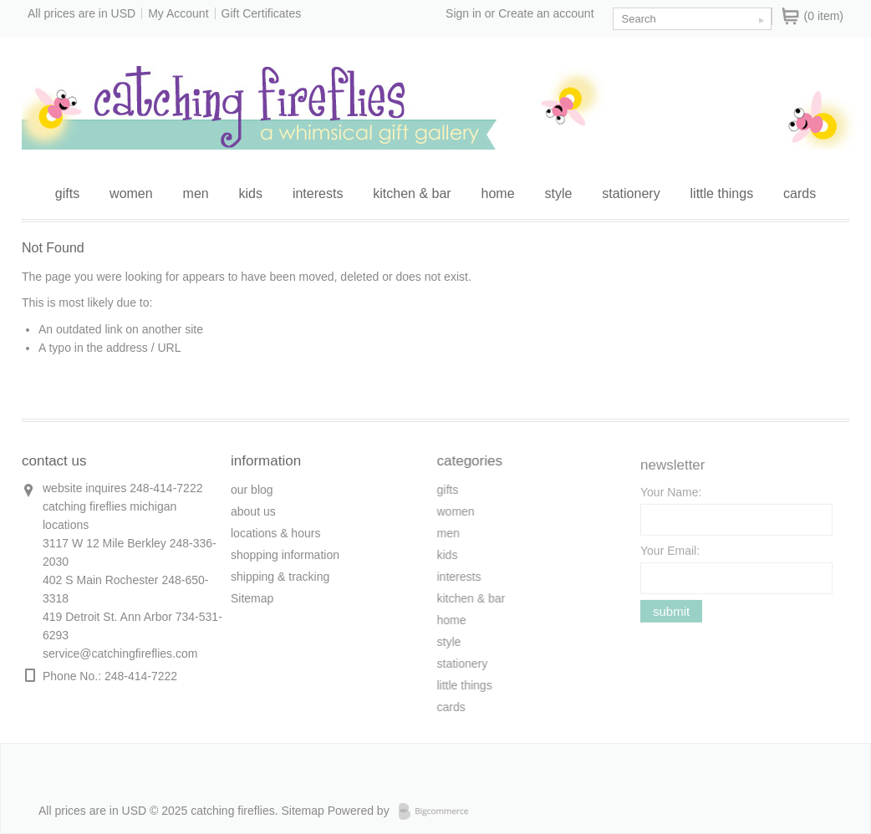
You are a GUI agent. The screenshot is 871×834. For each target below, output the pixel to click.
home (498, 193)
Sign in (463, 13)
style (558, 193)
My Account (178, 13)
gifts (67, 193)
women (131, 193)
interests (318, 193)
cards (799, 193)
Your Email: (670, 554)
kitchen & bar (412, 193)
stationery (631, 193)
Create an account (545, 13)
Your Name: (670, 495)
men (196, 193)
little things (722, 193)
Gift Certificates (262, 13)
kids (250, 193)
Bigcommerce (438, 811)
